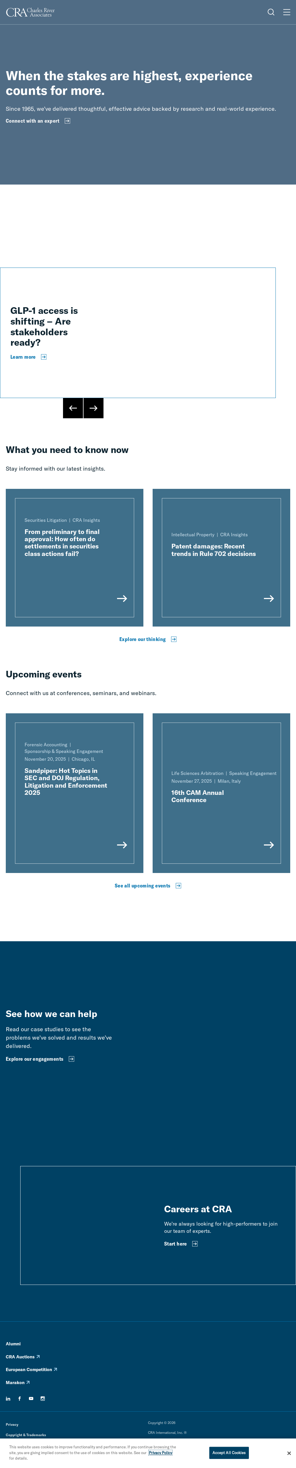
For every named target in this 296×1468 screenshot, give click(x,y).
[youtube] (31, 1398)
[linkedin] (8, 1398)
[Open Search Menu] (271, 12)
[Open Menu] (286, 12)
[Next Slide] (93, 408)
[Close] (289, 1453)
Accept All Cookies (229, 1452)
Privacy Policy (160, 1452)
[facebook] (19, 1398)
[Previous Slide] (73, 408)
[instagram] (42, 1398)
